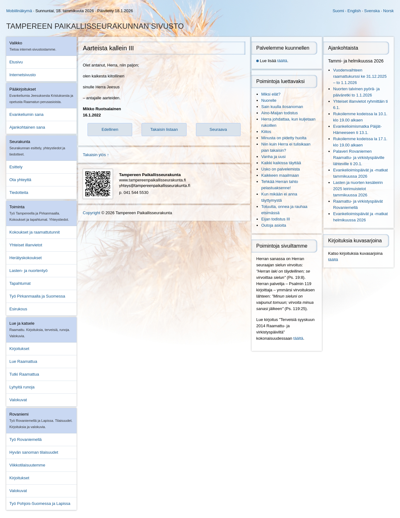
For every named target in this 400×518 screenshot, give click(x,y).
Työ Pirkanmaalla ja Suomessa (37, 296)
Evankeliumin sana (26, 114)
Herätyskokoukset (25, 257)
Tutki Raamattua (24, 374)
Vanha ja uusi (273, 156)
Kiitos (266, 131)
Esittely (15, 167)
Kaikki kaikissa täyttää (281, 162)
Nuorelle (268, 100)
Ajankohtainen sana (27, 127)
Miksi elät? (270, 94)
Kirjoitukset (19, 348)
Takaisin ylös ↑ (96, 154)
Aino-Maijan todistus (279, 113)
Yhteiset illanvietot (25, 245)
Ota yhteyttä (20, 179)
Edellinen (110, 129)
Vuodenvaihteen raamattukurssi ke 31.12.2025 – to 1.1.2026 (360, 76)
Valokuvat (18, 399)
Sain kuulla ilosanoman (282, 106)
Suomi (338, 10)
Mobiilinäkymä (19, 10)
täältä (282, 60)
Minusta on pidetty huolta (284, 138)
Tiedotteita (18, 192)
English (354, 10)
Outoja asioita (273, 225)
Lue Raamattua (23, 361)
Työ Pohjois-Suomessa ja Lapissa (39, 503)
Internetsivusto (22, 74)
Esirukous (18, 309)
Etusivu (16, 62)
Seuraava (218, 129)
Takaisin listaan (164, 129)
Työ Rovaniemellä (25, 439)
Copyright (91, 212)
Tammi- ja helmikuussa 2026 (355, 60)
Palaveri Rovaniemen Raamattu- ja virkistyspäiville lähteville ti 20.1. (358, 157)
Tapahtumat (20, 283)
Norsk (388, 10)
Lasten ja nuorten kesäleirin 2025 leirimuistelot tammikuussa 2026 (358, 188)
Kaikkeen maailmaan (280, 175)
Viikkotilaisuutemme (27, 465)
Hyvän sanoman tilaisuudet (33, 452)
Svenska (372, 10)
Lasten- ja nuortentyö (28, 270)
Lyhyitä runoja (21, 387)
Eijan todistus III (275, 219)
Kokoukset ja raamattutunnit (34, 232)
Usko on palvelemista (280, 169)
